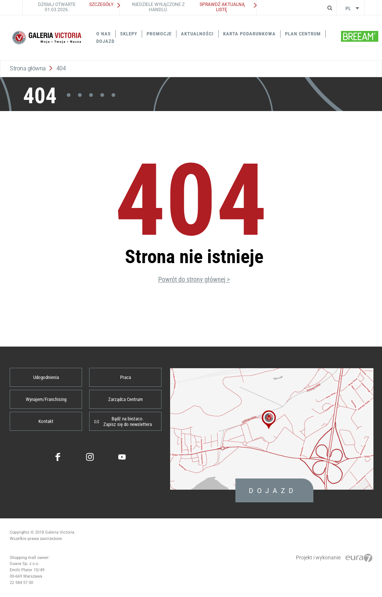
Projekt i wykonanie (334, 557)
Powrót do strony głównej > (194, 279)
